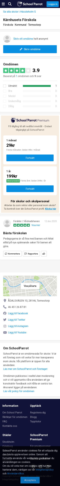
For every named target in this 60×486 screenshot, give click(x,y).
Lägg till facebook (18, 313)
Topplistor (35, 421)
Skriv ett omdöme (23, 39)
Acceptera (30, 480)
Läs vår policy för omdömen (18, 391)
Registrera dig (38, 413)
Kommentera (14, 253)
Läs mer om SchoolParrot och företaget (25, 369)
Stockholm (8, 442)
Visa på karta (30, 286)
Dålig (11, 106)
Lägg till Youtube (17, 333)
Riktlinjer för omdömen (14, 417)
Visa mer (36, 225)
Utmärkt (12, 86)
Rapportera (33, 253)
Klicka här (50, 209)
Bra (10, 91)
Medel (12, 96)
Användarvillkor (15, 473)
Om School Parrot (12, 413)
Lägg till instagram (18, 326)
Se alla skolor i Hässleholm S (19, 12)
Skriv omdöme (30, 49)
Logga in (52, 4)
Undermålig (14, 101)
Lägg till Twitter (16, 320)
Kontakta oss (9, 426)
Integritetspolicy (45, 470)
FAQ (4, 421)
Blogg (33, 417)
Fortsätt (30, 158)
